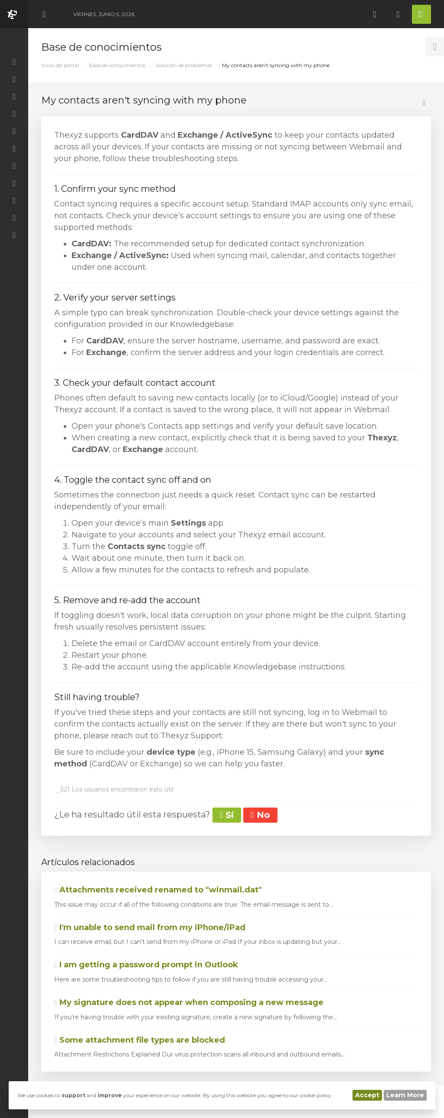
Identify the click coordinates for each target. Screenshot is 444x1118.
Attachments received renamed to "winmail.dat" (158, 890)
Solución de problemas (184, 65)
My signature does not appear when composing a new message (188, 1002)
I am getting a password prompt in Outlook (146, 964)
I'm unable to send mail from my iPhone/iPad (149, 927)
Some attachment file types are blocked (139, 1040)
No (260, 815)
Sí (227, 815)
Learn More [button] (405, 1095)
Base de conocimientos (117, 65)
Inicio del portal (60, 65)
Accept (367, 1095)
